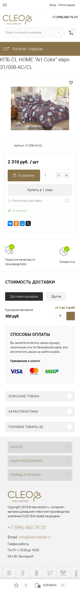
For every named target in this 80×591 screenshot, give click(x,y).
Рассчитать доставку (25, 200)
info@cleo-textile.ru (35, 537)
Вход (53, 5)
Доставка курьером (24, 296)
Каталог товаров (23, 49)
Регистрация (67, 5)
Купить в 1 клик (40, 190)
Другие (56, 296)
